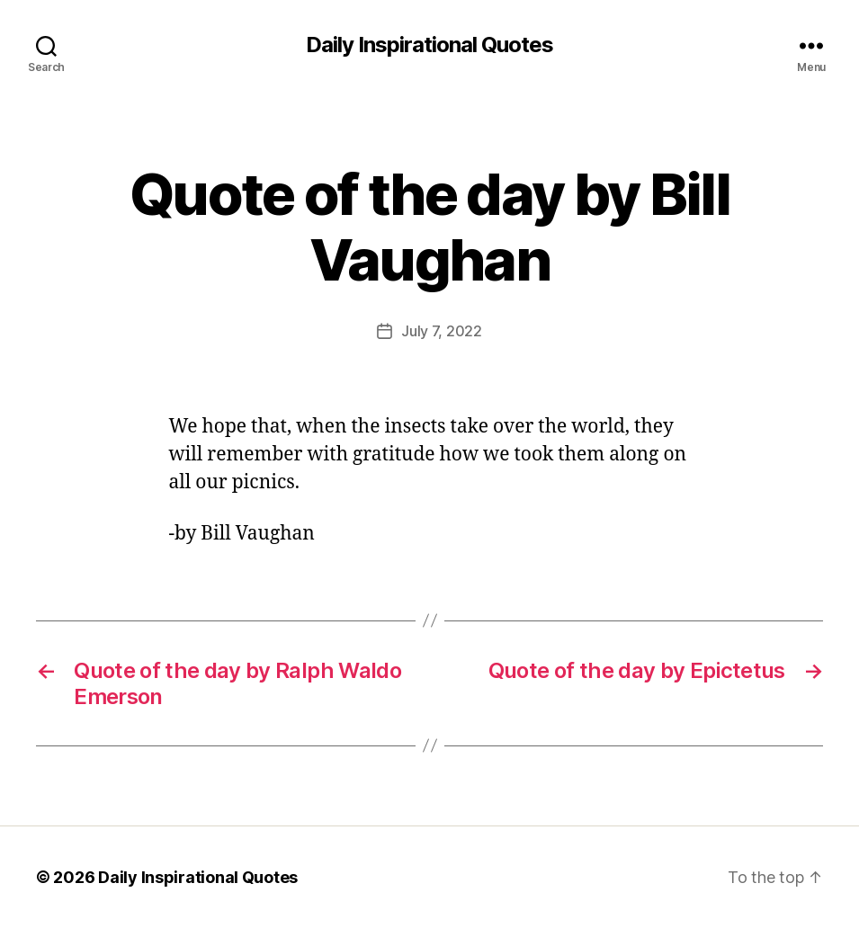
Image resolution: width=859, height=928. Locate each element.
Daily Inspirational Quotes (429, 45)
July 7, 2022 (441, 331)
